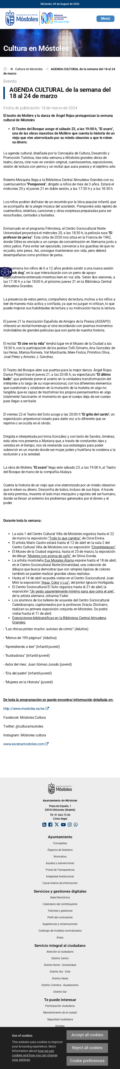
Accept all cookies (87, 1035)
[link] (38, 17)
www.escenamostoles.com (26, 744)
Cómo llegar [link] (60, 818)
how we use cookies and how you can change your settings (34, 1055)
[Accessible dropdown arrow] (9, 272)
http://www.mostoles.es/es (26, 709)
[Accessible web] (5, 272)
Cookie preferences (87, 1061)
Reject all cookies (87, 1048)
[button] (105, 18)
